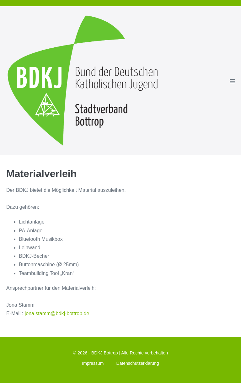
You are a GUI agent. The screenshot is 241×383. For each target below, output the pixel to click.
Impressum (93, 363)
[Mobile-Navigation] (232, 81)
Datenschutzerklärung (137, 363)
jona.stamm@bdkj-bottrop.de (57, 313)
